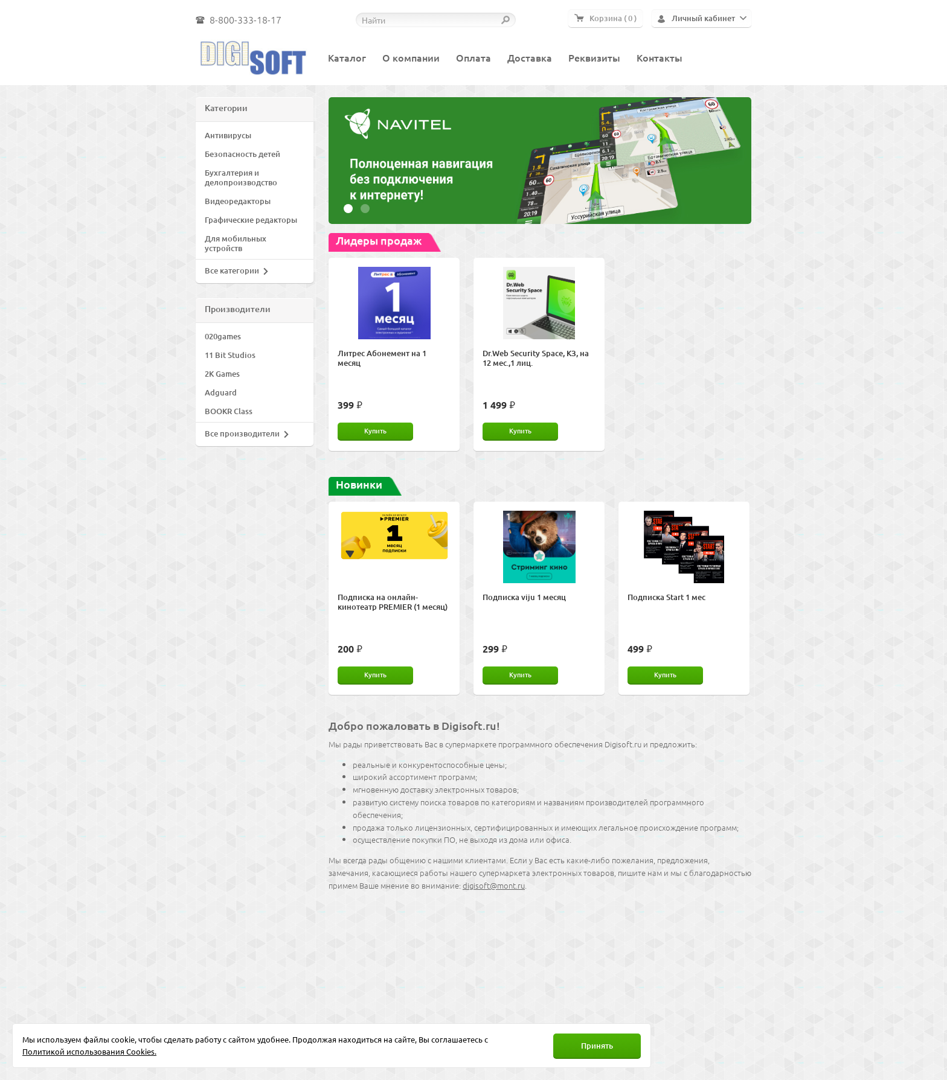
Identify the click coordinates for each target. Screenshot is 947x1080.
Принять (597, 1045)
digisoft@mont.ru (494, 885)
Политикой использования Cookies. (89, 1051)
